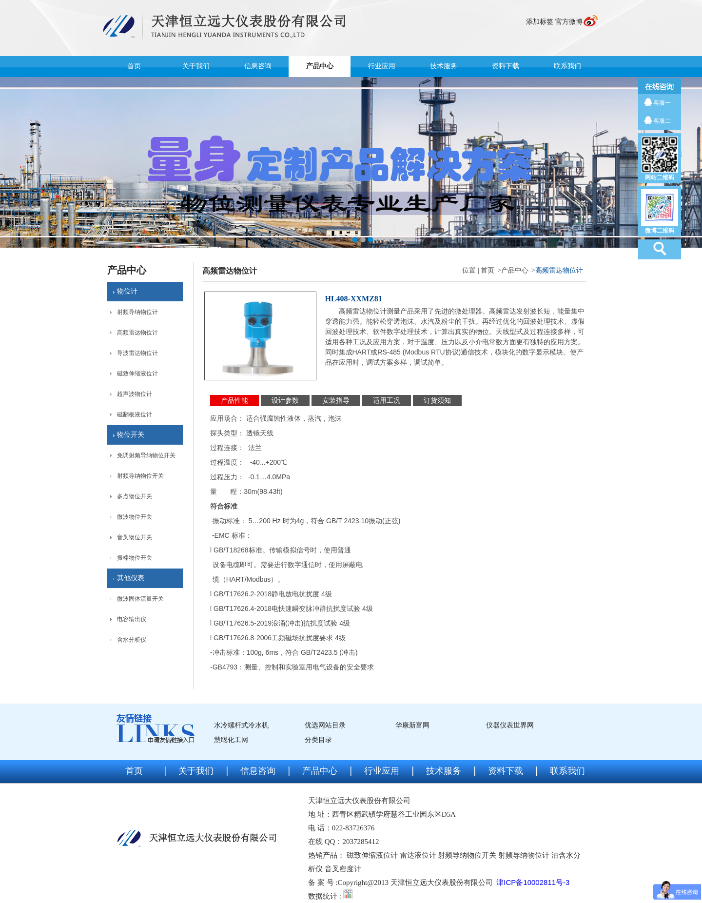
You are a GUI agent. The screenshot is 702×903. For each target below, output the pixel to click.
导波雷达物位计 (137, 353)
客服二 (662, 121)
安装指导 (336, 400)
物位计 (127, 291)
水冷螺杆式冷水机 (241, 725)
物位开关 (130, 434)
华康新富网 (412, 725)
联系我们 (567, 66)
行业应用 (381, 66)
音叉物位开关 (134, 537)
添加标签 (539, 21)
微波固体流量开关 (140, 598)
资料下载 (505, 66)
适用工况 (386, 400)
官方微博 (569, 21)
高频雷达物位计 (137, 332)
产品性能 (234, 400)
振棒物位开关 (134, 557)
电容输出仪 (131, 619)
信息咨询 (258, 66)
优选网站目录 (325, 725)
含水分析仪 (131, 639)
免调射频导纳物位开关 (146, 455)
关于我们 (196, 66)
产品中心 (319, 66)
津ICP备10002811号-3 (532, 882)
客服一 (662, 102)
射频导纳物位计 (137, 312)
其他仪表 (130, 578)
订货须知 (437, 400)
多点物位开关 (134, 496)
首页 (134, 66)
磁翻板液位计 (134, 414)
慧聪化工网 (231, 740)
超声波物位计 (134, 394)
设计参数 (285, 400)
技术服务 (443, 66)
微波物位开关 (134, 516)
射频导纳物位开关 (140, 475)
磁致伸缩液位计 (137, 373)
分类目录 (318, 740)
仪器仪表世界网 (510, 725)
